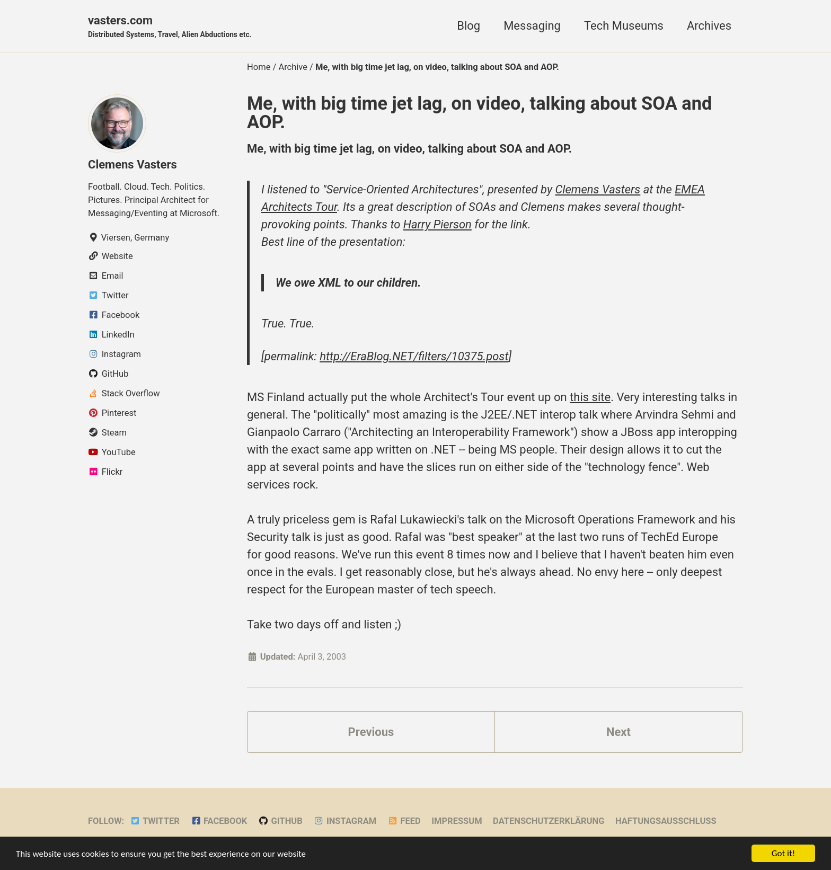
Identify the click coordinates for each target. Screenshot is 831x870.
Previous (371, 732)
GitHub (280, 821)
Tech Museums (624, 25)
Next (618, 732)
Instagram (344, 821)
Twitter (155, 821)
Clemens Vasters (132, 164)
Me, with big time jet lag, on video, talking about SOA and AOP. (479, 112)
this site (590, 397)
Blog (468, 25)
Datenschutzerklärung (548, 821)
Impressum (456, 821)
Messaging (532, 25)
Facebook (218, 821)
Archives (709, 25)
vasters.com (170, 27)
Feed (404, 821)
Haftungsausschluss (666, 821)
